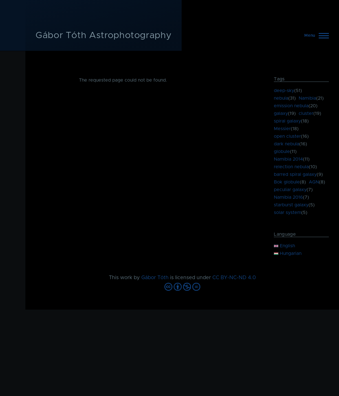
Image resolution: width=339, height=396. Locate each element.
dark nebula (286, 144)
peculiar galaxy (290, 189)
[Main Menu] (315, 35)
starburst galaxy (291, 205)
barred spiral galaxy (295, 174)
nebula (281, 98)
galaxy (281, 113)
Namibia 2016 (288, 197)
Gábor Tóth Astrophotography (103, 35)
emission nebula (291, 106)
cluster (306, 113)
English (284, 246)
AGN (314, 182)
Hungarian (287, 253)
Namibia (307, 98)
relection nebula (291, 167)
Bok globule (287, 182)
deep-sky (284, 90)
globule (282, 151)
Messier (282, 128)
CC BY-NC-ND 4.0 (234, 277)
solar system (287, 212)
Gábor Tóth (155, 277)
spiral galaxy (287, 121)
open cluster (287, 136)
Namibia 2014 (288, 159)
